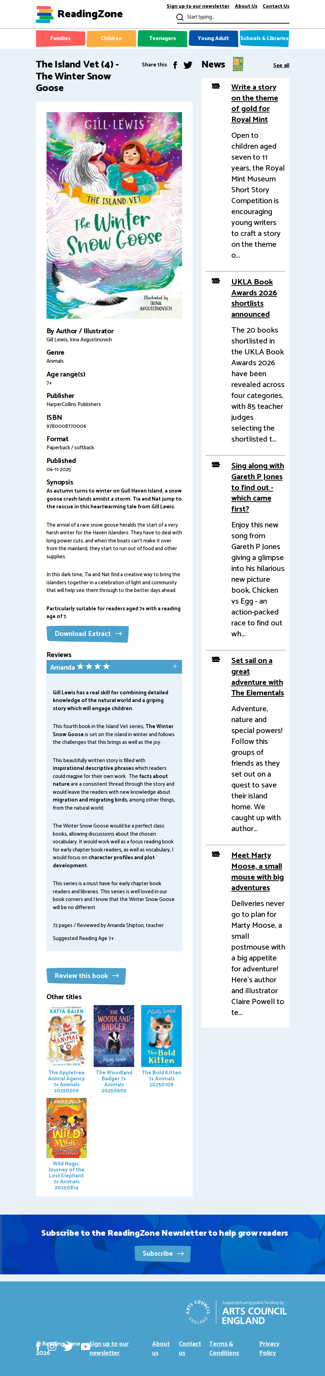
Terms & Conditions (224, 1348)
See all (281, 65)
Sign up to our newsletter (198, 7)
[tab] (114, 667)
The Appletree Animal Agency (66, 1050)
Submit (179, 17)
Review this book (87, 976)
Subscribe (163, 1254)
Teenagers (162, 38)
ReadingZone (90, 14)
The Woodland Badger (114, 1050)
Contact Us (276, 7)
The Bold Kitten (161, 1047)
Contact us (190, 1348)
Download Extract (88, 634)
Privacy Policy (270, 1348)
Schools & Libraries (264, 38)
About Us (246, 7)
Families (60, 38)
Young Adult (213, 38)
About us (161, 1348)
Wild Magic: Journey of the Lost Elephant (66, 1145)
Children (111, 38)
